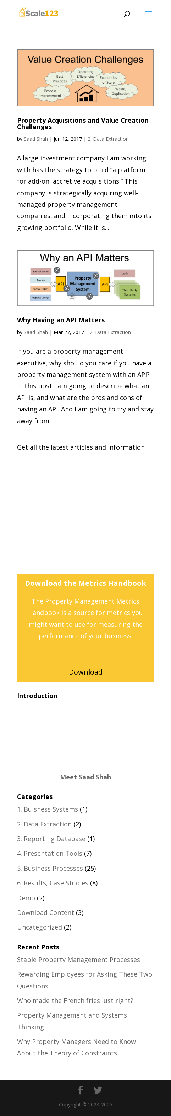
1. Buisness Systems (47, 809)
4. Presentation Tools (49, 853)
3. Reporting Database (51, 838)
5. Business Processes (50, 868)
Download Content (45, 912)
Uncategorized (39, 927)
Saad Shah (36, 138)
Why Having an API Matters (61, 320)
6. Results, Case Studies (52, 883)
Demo (26, 898)
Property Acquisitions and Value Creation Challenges (83, 123)
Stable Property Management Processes (78, 959)
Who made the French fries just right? (75, 1000)
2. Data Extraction (108, 138)
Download (86, 672)
